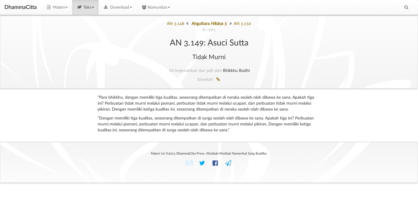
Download (117, 7)
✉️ (189, 163)
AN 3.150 (242, 24)
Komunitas (155, 7)
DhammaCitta (20, 7)
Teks (85, 7)
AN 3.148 (175, 24)
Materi (57, 7)
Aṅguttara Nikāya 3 (209, 24)
